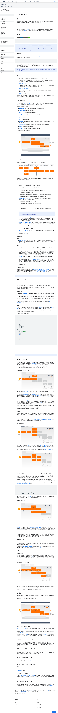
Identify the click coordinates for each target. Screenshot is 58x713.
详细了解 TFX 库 (22, 93)
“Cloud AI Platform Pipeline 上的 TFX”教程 (27, 675)
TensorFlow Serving (35, 45)
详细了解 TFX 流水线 (23, 83)
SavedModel (24, 293)
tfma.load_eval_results (37, 547)
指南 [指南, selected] (8, 6)
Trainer (39, 473)
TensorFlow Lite (48, 45)
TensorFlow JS (41, 45)
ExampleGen (26, 391)
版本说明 (38, 702)
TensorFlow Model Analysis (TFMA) (23, 483)
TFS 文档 (21, 632)
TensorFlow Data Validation (45, 396)
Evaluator (19, 527)
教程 (5, 6)
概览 (2, 6)
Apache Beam (28, 48)
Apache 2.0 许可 (47, 690)
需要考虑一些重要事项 (48, 449)
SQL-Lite (42, 231)
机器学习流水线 (27, 103)
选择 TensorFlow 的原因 (38, 1)
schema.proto (40, 307)
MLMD (41, 402)
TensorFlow (19, 11)
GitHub (54, 1)
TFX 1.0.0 (27, 29)
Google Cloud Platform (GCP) (41, 270)
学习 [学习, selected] (16, 1)
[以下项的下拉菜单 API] (22, 1)
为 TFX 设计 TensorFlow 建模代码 (30, 214)
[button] (6, 58)
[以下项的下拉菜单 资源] (27, 1)
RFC (25, 30)
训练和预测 (43, 271)
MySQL (46, 231)
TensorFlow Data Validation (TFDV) (23, 400)
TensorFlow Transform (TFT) (44, 445)
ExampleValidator (38, 395)
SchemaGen (33, 394)
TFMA (42, 541)
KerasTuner (21, 210)
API (20, 1)
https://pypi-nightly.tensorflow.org (34, 56)
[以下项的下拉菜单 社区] (32, 1)
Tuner (30, 496)
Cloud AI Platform (36, 271)
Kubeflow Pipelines (36, 259)
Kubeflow (47, 269)
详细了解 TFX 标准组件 (23, 88)
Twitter (16, 704)
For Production (4, 4)
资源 (25, 1)
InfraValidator (42, 587)
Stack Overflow (39, 704)
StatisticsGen (25, 394)
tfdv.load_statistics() (37, 419)
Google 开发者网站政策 (22, 691)
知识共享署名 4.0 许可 (31, 690)
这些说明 (51, 685)
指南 (31, 11)
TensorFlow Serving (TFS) (22, 628)
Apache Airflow (36, 269)
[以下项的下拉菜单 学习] (18, 1)
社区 (30, 1)
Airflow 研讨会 (28, 660)
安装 (12, 1)
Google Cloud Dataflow (41, 242)
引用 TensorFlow (39, 707)
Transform (31, 364)
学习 (22, 11)
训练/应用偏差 (34, 363)
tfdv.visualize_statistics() (46, 419)
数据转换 (45, 446)
